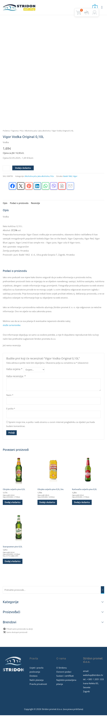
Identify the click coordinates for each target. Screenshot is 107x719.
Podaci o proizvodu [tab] (19, 206)
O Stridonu (61, 671)
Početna (6, 134)
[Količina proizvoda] (6, 171)
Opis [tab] (5, 206)
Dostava (33, 679)
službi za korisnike (11, 328)
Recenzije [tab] (35, 206)
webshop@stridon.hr (93, 678)
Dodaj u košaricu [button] (13, 505)
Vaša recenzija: (16, 379)
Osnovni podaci (63, 675)
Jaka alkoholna (44, 134)
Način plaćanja (36, 683)
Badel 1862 (67, 179)
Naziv (9, 398)
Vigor (75, 179)
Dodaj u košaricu (23, 171)
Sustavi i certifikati (65, 679)
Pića (21, 134)
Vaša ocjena (14, 372)
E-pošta (10, 411)
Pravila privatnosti (38, 687)
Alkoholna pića (31, 134)
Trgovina (14, 134)
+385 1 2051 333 (95, 683)
